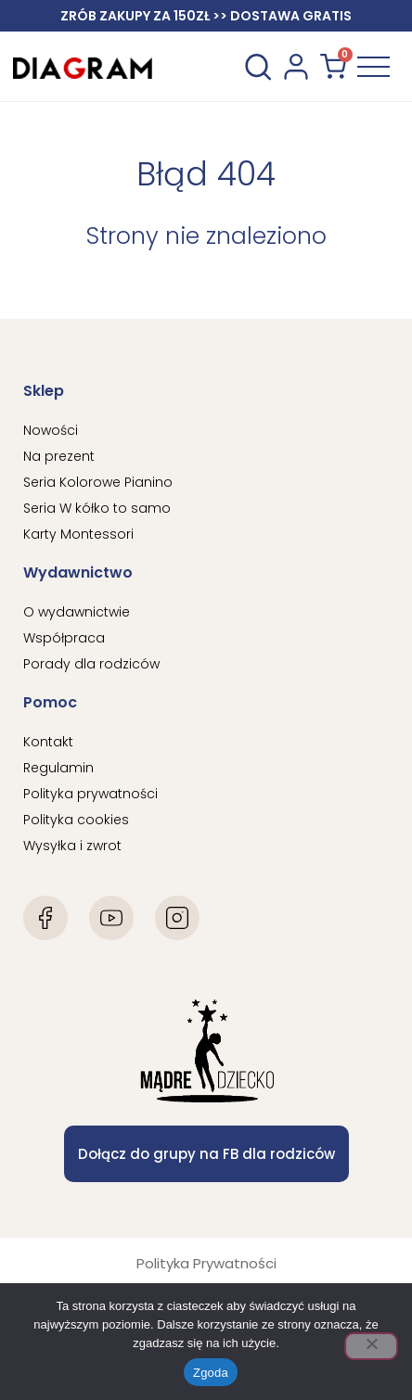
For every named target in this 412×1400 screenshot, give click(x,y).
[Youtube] (111, 918)
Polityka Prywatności (206, 1263)
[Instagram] (177, 918)
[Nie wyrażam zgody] (371, 1346)
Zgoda (210, 1373)
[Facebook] (45, 918)
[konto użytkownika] (296, 67)
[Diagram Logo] (82, 66)
